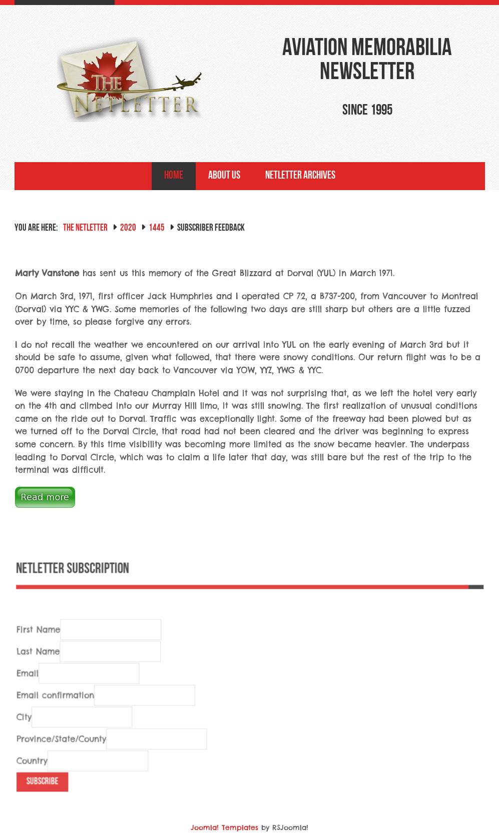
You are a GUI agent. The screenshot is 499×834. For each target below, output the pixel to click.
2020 (128, 228)
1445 (157, 228)
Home (173, 176)
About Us (224, 176)
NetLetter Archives (300, 176)
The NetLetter (85, 228)
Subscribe (45, 794)
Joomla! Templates (224, 827)
